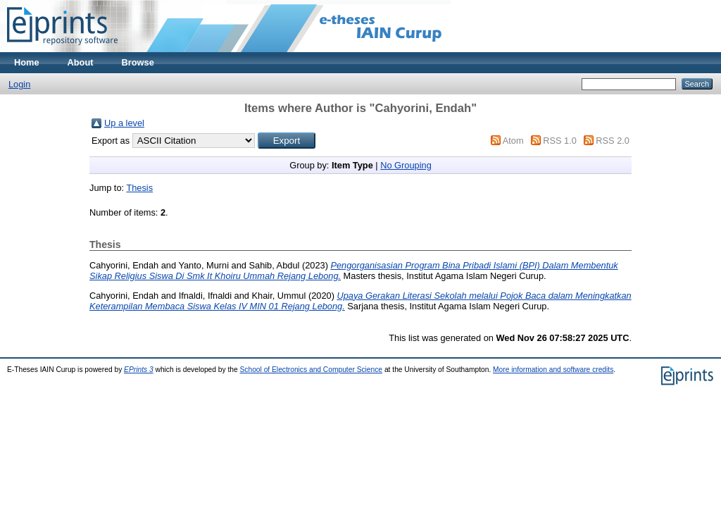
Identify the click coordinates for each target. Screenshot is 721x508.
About (81, 62)
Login (19, 84)
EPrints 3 (138, 369)
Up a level (124, 123)
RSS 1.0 (560, 140)
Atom (513, 140)
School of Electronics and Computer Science (311, 369)
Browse (138, 62)
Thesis (139, 187)
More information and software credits (553, 369)
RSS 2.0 (612, 140)
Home (26, 62)
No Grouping (406, 165)
